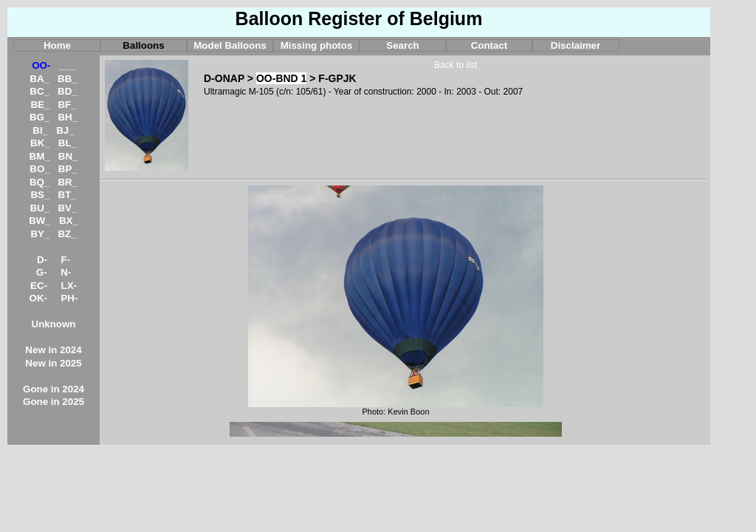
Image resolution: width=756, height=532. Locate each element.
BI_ (40, 130)
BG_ (39, 117)
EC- (38, 285)
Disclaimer (575, 45)
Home (57, 45)
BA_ (39, 78)
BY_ (39, 233)
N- (66, 272)
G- (41, 272)
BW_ (40, 220)
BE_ (39, 104)
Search (402, 45)
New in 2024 (53, 349)
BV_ (67, 208)
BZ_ (67, 233)
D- (42, 259)
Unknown (54, 324)
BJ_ (65, 130)
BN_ (68, 156)
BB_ (68, 78)
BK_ (40, 143)
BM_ (40, 156)
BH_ (68, 117)
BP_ (68, 168)
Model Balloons (229, 45)
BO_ (39, 168)
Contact (489, 45)
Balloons (143, 45)
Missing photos (317, 45)
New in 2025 (53, 363)
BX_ (68, 220)
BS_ (39, 194)
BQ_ (39, 182)
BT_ (67, 194)
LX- (69, 285)
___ (67, 65)
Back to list (455, 65)
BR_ (68, 182)
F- (66, 259)
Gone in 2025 (53, 401)
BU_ (40, 208)
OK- (38, 298)
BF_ (67, 104)
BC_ (39, 91)
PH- (69, 298)
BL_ (67, 143)
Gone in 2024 (53, 389)
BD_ (68, 91)
